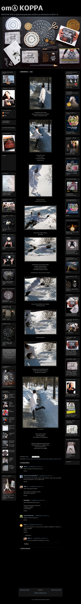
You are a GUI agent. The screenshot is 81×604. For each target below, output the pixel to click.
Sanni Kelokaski (28, 515)
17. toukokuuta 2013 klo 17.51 (40, 538)
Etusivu (40, 590)
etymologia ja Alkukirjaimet (6, 122)
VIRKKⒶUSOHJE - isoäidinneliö (12, 396)
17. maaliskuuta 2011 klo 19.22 (41, 515)
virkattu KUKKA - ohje (11, 459)
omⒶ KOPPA (22, 8)
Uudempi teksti (24, 590)
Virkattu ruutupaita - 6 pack (11, 467)
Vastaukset (28, 535)
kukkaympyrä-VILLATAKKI (12, 427)
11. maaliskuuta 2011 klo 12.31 (45, 475)
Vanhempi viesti (56, 590)
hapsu (32, 459)
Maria (25, 466)
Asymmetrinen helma (12, 451)
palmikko (51, 459)
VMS (25, 486)
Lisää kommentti (25, 548)
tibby (25, 524)
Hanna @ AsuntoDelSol (30, 475)
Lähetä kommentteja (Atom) (42, 599)
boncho (28, 459)
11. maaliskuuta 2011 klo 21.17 (36, 486)
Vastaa (25, 471)
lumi (35, 459)
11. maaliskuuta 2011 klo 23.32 (37, 500)
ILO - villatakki (11, 411)
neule (43, 459)
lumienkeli (39, 459)
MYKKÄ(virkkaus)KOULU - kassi (12, 420)
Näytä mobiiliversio (40, 593)
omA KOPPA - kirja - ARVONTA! (11, 405)
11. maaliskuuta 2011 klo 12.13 (35, 466)
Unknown (6, 112)
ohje (47, 459)
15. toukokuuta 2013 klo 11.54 (34, 524)
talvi (59, 459)
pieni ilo (56, 459)
